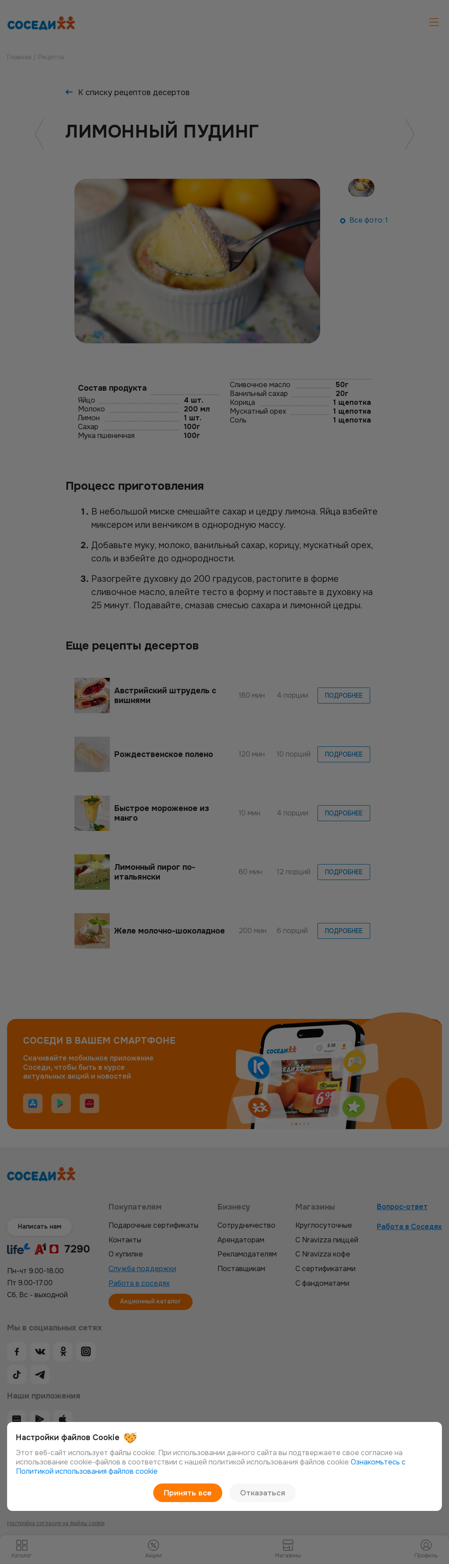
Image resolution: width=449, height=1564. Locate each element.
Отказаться (258, 1492)
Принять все (191, 1492)
